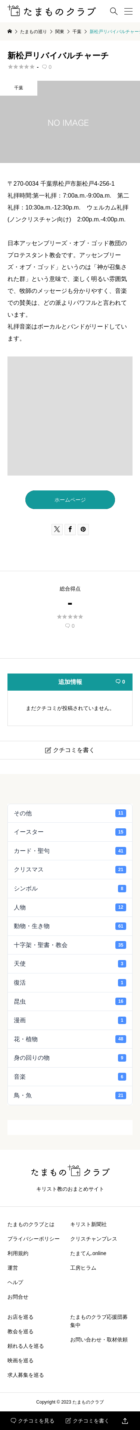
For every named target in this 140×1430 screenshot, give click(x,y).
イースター (70, 832)
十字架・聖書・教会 (70, 944)
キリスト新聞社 (88, 1224)
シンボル (70, 888)
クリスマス (70, 869)
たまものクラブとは (31, 1224)
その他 (70, 813)
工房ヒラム (83, 1268)
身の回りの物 (70, 1058)
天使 (70, 963)
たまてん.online (88, 1253)
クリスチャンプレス (93, 1239)
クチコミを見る (33, 1420)
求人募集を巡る (25, 1375)
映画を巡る (20, 1360)
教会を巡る (20, 1331)
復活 (70, 982)
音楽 (70, 1076)
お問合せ (17, 1297)
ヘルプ (15, 1282)
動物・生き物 (70, 926)
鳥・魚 (70, 1095)
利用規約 (17, 1253)
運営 (12, 1268)
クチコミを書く (87, 1420)
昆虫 (70, 1001)
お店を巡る (20, 1317)
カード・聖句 (70, 850)
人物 (70, 907)
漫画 (70, 1020)
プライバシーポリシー (33, 1239)
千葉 (18, 87)
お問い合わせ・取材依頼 (99, 1340)
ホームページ (70, 500)
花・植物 (70, 1039)
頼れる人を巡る (25, 1346)
